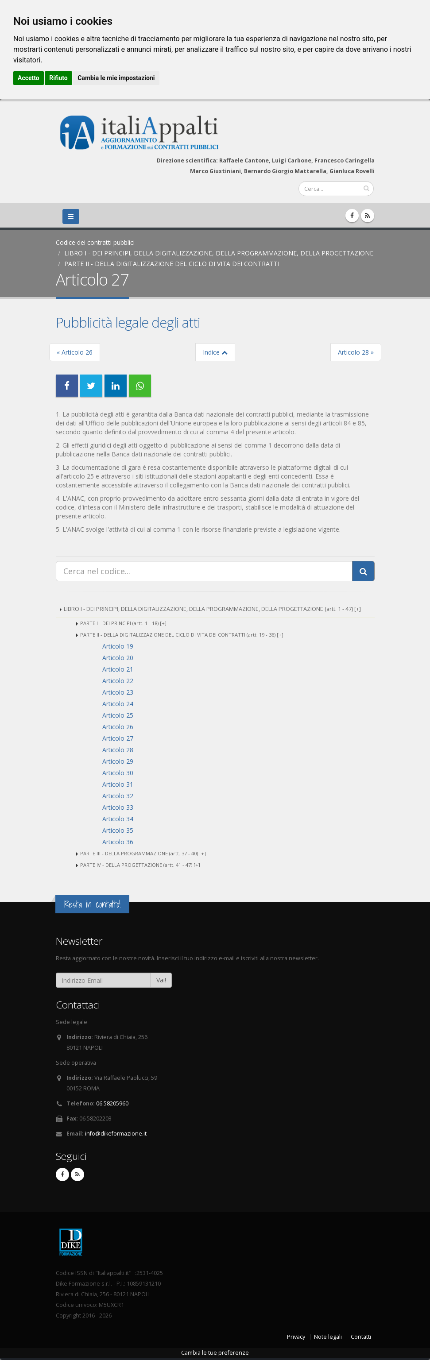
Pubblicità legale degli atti (128, 322)
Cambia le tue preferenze (215, 1352)
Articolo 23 (117, 692)
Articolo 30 (117, 773)
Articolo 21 (117, 669)
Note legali (328, 1337)
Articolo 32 (117, 796)
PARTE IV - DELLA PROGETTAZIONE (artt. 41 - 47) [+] (140, 865)
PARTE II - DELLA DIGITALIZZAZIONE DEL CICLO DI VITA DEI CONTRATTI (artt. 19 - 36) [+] (181, 634)
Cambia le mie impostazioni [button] (116, 77)
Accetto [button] (28, 77)
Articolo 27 (117, 738)
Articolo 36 (117, 842)
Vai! (161, 980)
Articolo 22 (117, 680)
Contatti (361, 1337)
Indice (215, 352)
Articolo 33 (117, 807)
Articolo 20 (117, 657)
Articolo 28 (117, 750)
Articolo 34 (117, 819)
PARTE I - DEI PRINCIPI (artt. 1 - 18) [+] (123, 623)
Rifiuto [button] (58, 77)
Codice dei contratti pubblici (95, 242)
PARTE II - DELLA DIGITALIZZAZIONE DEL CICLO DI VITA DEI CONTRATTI (171, 263)
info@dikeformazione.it (116, 1133)
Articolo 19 (117, 646)
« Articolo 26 (75, 352)
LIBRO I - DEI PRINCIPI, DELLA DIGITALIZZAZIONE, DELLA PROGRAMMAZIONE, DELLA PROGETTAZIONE (218, 253)
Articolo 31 (117, 784)
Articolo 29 (117, 761)
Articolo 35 (117, 830)
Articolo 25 (117, 715)
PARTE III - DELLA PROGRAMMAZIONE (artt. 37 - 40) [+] (143, 853)
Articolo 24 (117, 703)
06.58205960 (112, 1103)
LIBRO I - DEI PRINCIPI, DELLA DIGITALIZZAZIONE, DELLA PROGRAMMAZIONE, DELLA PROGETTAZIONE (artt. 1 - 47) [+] (212, 609)
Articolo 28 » (356, 352)
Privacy (296, 1337)
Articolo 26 (117, 726)
